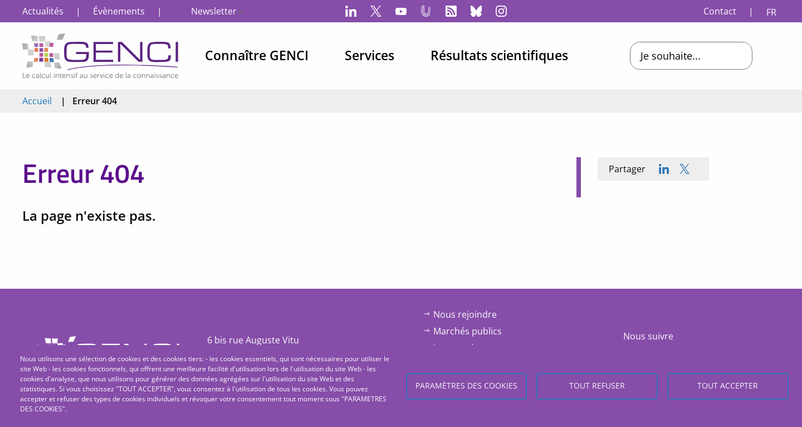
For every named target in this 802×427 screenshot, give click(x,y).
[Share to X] (684, 169)
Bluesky (476, 11)
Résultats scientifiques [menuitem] (499, 55)
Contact (719, 11)
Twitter (376, 11)
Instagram (501, 11)
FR (771, 12)
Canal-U (426, 11)
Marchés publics (467, 331)
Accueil (37, 101)
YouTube (401, 11)
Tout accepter (727, 385)
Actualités (42, 11)
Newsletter (217, 11)
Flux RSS (451, 11)
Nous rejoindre (465, 314)
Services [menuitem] (369, 55)
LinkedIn (350, 11)
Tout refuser (597, 385)
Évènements (119, 11)
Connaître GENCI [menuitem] (257, 55)
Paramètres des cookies (466, 385)
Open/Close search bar (777, 55)
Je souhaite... (670, 55)
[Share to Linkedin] (664, 169)
